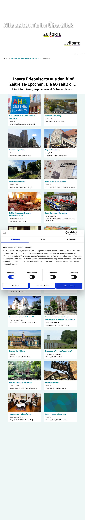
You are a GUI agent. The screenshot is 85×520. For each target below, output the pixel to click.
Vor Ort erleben (26, 58)
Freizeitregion (15, 58)
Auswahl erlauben (42, 286)
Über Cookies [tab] (70, 239)
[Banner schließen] (81, 233)
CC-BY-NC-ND (38, 146)
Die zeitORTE (36, 58)
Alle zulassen (69, 286)
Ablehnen (15, 286)
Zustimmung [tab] (15, 239)
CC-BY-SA (74, 347)
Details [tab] (42, 239)
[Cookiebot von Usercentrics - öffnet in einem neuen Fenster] (67, 233)
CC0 (40, 112)
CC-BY (39, 209)
